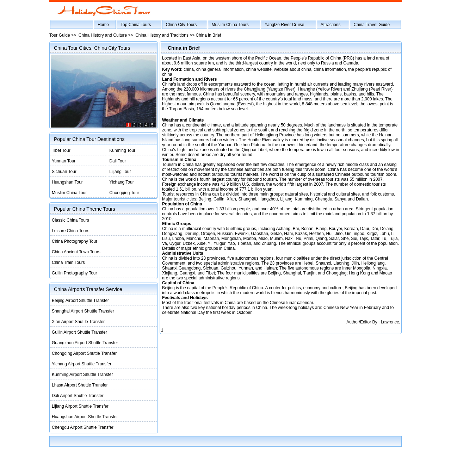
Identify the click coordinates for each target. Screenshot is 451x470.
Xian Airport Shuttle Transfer (78, 321)
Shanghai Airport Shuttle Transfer (83, 311)
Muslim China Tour (69, 192)
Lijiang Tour (120, 171)
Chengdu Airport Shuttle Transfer (82, 427)
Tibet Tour (61, 150)
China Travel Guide (372, 24)
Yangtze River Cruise (284, 24)
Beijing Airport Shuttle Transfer (80, 300)
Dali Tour (117, 161)
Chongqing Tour (124, 192)
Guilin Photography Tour (74, 273)
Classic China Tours (70, 220)
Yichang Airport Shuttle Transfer (81, 363)
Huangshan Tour (67, 182)
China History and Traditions (162, 35)
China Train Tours (68, 262)
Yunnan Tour (63, 161)
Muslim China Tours (230, 24)
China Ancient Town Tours (76, 251)
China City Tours (181, 24)
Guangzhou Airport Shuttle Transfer (85, 342)
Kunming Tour (122, 150)
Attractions (331, 24)
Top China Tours (136, 24)
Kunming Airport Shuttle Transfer (82, 374)
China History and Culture (103, 35)
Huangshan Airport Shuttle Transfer (85, 416)
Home (103, 24)
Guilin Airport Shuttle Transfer (79, 332)
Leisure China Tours (70, 230)
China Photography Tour (74, 241)
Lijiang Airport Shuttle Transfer (80, 406)
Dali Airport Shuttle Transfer (78, 395)
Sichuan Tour (64, 171)
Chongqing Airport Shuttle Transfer (84, 353)
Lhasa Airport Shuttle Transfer (80, 385)
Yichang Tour (121, 182)
